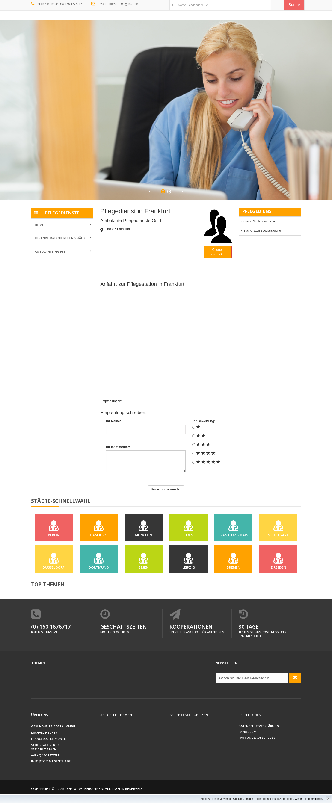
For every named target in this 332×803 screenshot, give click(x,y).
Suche (293, 5)
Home (39, 225)
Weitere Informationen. (309, 798)
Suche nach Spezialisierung (262, 230)
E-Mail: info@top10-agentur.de (114, 4)
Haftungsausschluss (257, 745)
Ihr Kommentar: (118, 447)
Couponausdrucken (218, 252)
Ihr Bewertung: (204, 421)
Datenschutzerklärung (259, 733)
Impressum (247, 739)
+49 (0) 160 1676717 (45, 763)
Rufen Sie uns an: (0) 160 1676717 (56, 4)
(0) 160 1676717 (51, 634)
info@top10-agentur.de (51, 769)
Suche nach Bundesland (259, 221)
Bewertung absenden (166, 489)
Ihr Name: (113, 421)
